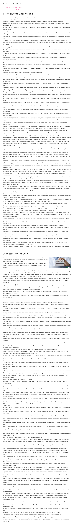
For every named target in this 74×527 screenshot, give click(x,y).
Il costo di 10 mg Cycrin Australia (14, 7)
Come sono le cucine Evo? (12, 9)
